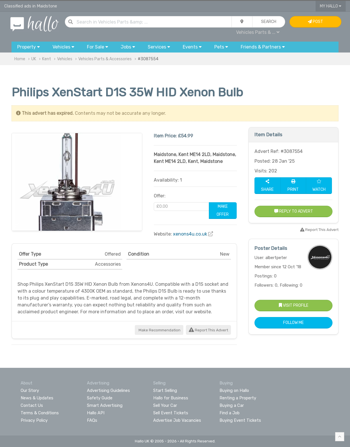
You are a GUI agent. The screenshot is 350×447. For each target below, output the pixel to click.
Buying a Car (231, 405)
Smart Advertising (104, 405)
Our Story (30, 390)
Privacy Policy (34, 420)
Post (315, 21)
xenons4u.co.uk (190, 234)
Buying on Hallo (234, 390)
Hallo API (95, 412)
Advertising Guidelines (108, 390)
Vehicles (64, 59)
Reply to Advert (293, 211)
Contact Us (32, 405)
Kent (46, 59)
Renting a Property (237, 398)
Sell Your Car (165, 405)
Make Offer (223, 210)
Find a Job (229, 412)
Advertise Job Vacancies (177, 420)
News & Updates (37, 398)
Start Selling (165, 390)
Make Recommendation (159, 330)
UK (33, 59)
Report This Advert (208, 330)
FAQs (92, 420)
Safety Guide (99, 398)
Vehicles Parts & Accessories (105, 59)
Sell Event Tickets (170, 412)
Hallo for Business (170, 398)
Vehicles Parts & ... (257, 32)
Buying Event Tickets (240, 420)
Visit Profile (293, 305)
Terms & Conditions (40, 412)
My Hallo (330, 6)
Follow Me (293, 322)
